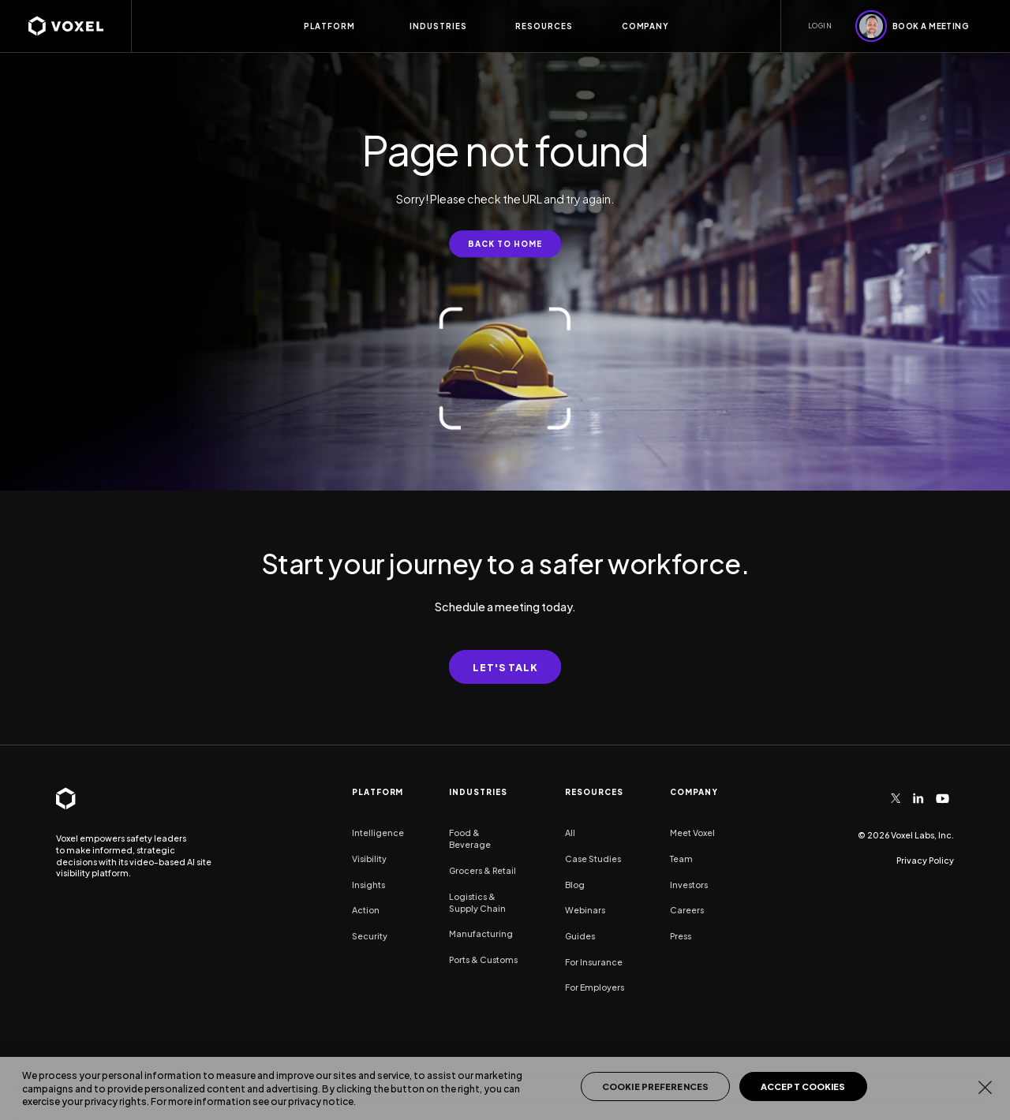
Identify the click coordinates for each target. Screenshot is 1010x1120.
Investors (689, 884)
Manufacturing (481, 933)
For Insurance (594, 962)
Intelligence (378, 832)
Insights (368, 884)
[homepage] (80, 26)
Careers (687, 910)
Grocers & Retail (482, 870)
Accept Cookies (803, 1086)
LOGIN (820, 25)
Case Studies (593, 858)
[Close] (984, 1087)
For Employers (594, 987)
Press (680, 936)
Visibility (369, 858)
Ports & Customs (483, 959)
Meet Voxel (692, 832)
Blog (575, 884)
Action (366, 910)
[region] (505, 1088)
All (570, 832)
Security (369, 936)
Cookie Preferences (655, 1086)
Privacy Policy (925, 860)
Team (681, 858)
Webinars (585, 910)
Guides (580, 936)
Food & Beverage (470, 838)
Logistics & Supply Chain (477, 902)
